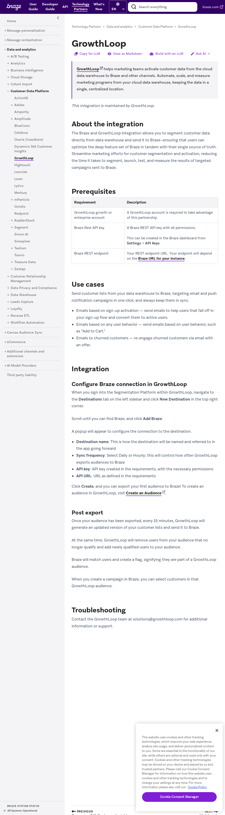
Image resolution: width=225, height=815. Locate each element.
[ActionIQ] (21, 98)
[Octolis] (19, 206)
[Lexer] (18, 179)
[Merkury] (20, 193)
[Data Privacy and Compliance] (34, 288)
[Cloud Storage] (22, 77)
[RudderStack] (24, 220)
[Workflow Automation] (27, 322)
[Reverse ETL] (20, 315)
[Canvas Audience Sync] (24, 332)
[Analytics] (18, 63)
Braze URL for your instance (161, 258)
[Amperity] (21, 112)
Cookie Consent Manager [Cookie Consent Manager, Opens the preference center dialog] (179, 797)
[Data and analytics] (21, 49)
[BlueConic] (22, 126)
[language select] (118, 9)
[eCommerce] (16, 342)
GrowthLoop (88, 69)
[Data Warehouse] (23, 295)
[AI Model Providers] (21, 365)
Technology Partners (86, 27)
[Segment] (21, 227)
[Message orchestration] (24, 40)
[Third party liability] (22, 375)
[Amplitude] (22, 119)
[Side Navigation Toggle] (58, 18)
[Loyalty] (16, 309)
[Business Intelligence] (27, 70)
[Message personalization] (26, 30)
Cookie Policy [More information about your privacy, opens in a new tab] (197, 787)
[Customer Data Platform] (30, 91)
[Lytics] (19, 186)
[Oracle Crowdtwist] (28, 139)
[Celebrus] (21, 133)
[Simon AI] (21, 234)
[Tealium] (20, 248)
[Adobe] (19, 105)
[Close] (217, 730)
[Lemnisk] (20, 172)
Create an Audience (143, 493)
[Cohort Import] (21, 84)
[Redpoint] (21, 213)
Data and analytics (119, 27)
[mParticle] (21, 200)
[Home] (11, 21)
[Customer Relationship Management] (28, 278)
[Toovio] (19, 255)
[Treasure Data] (25, 262)
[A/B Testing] (20, 56)
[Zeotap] (19, 269)
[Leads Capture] (22, 302)
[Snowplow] (22, 241)
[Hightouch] (22, 165)
